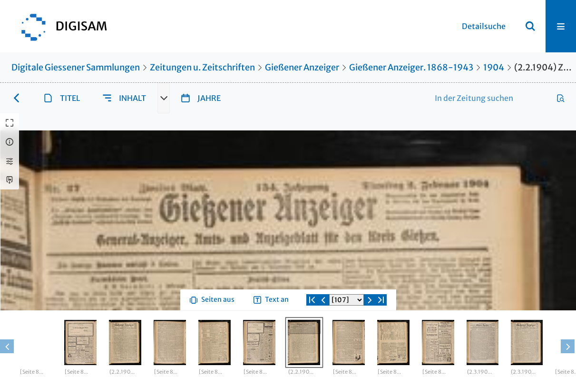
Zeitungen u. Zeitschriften (202, 67)
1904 (493, 67)
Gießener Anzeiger (302, 67)
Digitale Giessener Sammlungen (75, 67)
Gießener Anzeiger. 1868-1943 (411, 67)
